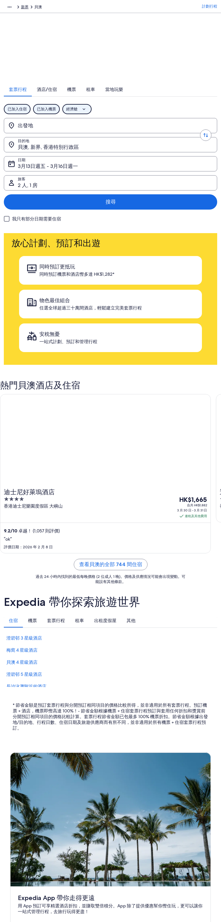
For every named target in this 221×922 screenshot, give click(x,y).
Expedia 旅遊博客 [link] (78, 835)
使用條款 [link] (124, 784)
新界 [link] (108, 7)
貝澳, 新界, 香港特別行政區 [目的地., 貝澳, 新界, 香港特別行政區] (157, 136)
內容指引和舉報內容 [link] (133, 815)
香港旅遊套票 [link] (74, 794)
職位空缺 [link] (17, 774)
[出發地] (59, 134)
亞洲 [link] (62, 7)
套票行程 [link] (44, 7)
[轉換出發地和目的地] (110, 134)
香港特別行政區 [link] (85, 7)
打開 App (102, 699)
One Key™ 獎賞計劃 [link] (80, 845)
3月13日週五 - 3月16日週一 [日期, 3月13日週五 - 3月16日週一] (55, 155)
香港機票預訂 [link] (74, 805)
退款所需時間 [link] (180, 799)
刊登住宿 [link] (17, 784)
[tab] (62, 98)
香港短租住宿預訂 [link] (78, 784)
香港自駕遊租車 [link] (76, 815)
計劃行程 (209, 7)
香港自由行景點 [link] (76, 764)
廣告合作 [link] (17, 805)
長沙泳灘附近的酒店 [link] (26, 565)
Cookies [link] (123, 774)
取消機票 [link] (176, 774)
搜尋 (199, 153)
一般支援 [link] (176, 764)
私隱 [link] (120, 764)
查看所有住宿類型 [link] (78, 825)
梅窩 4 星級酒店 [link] (22, 528)
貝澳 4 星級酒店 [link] (22, 541)
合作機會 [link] (17, 794)
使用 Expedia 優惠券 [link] (186, 810)
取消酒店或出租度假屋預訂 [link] (190, 787)
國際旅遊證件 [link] (180, 820)
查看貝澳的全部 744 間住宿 (110, 443)
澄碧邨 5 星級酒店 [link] (24, 553)
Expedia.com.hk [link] (17, 7)
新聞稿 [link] (16, 825)
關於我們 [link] (17, 764)
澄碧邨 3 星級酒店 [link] (24, 516)
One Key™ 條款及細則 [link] (135, 794)
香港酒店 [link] (71, 774)
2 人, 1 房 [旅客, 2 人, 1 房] (144, 155)
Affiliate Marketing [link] (26, 815)
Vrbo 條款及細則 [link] (130, 805)
